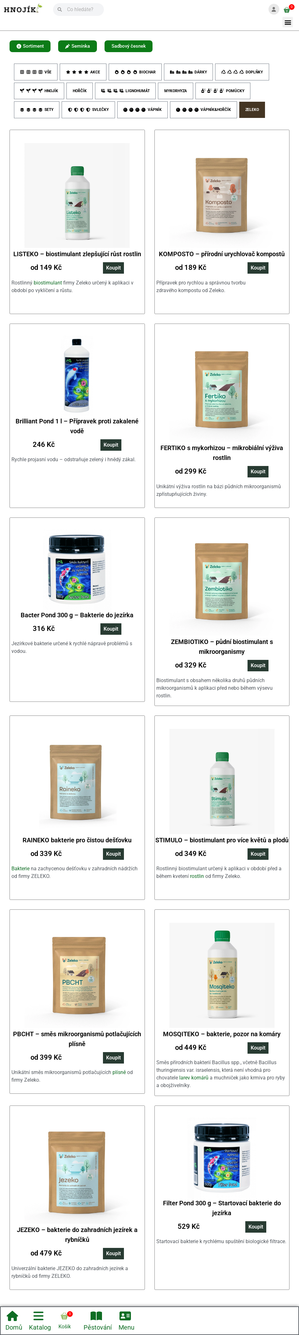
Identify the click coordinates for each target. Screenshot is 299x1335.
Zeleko (254, 113)
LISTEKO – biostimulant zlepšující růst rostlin (77, 258)
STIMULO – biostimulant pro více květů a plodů (222, 844)
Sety (37, 113)
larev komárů (193, 1082)
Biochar (136, 73)
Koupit (113, 272)
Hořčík (80, 93)
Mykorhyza (177, 93)
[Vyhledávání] (83, 9)
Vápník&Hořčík (205, 113)
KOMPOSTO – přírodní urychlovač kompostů (222, 258)
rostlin (197, 880)
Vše (36, 73)
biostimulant (48, 287)
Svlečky (89, 113)
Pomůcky (226, 93)
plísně (119, 1076)
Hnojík (39, 93)
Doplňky (243, 73)
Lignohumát (127, 93)
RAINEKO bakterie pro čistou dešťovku (77, 844)
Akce (83, 73)
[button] (287, 22)
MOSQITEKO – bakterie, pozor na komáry (222, 1038)
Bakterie (20, 873)
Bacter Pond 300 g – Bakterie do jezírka (77, 619)
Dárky (189, 73)
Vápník (143, 113)
